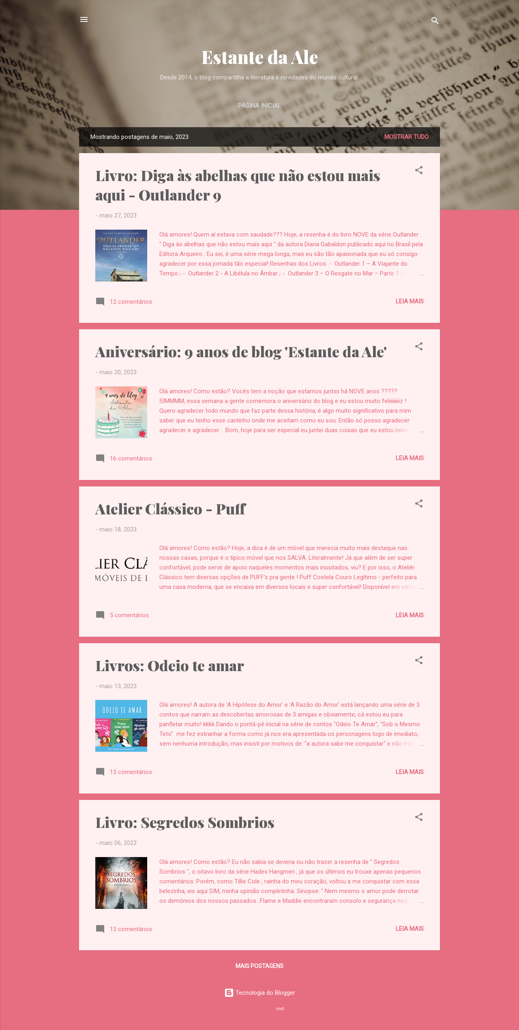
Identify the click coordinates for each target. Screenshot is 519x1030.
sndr (280, 1008)
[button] (419, 171)
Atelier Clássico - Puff (170, 508)
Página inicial (259, 105)
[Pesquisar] (435, 22)
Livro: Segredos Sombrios (185, 822)
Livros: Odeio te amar (169, 665)
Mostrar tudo (406, 137)
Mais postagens (259, 966)
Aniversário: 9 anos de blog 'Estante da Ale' (241, 351)
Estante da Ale (260, 56)
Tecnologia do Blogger (259, 992)
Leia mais (410, 301)
